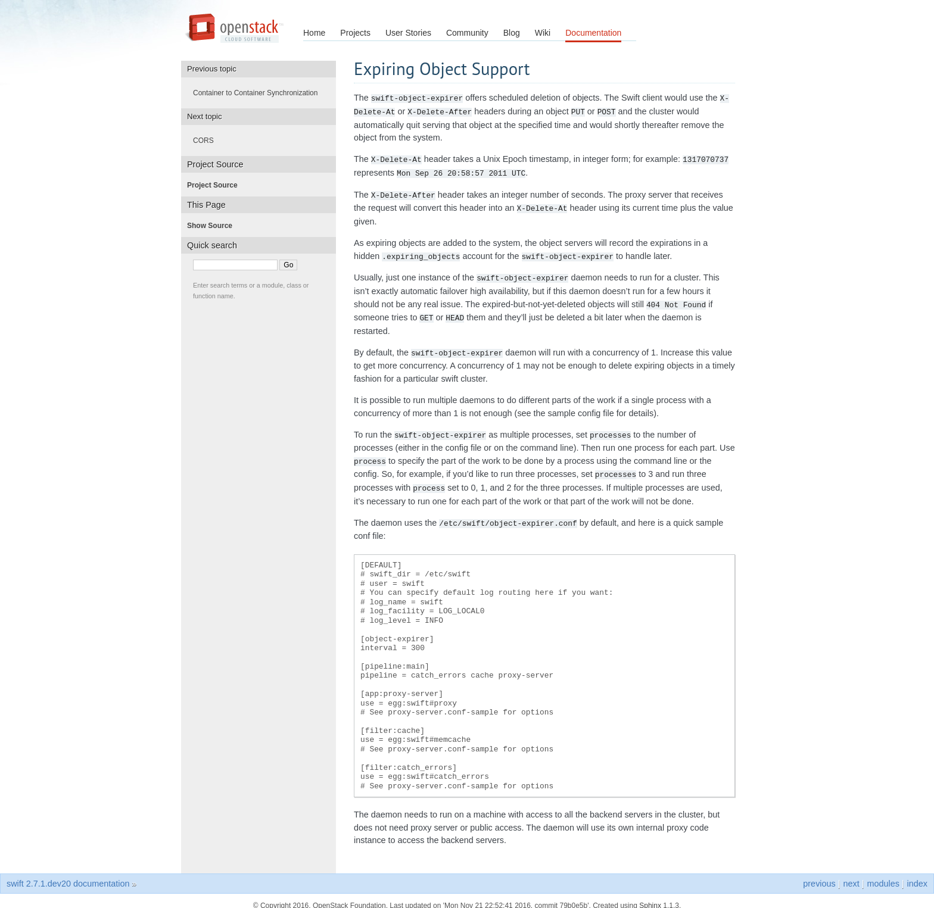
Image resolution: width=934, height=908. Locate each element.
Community (467, 33)
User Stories (408, 33)
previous (819, 874)
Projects (355, 33)
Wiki (542, 33)
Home (314, 33)
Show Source (213, 225)
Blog (511, 33)
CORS (207, 140)
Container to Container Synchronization (258, 93)
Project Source (216, 185)
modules (883, 874)
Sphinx (650, 896)
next (851, 874)
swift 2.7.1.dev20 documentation (68, 874)
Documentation (593, 33)
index (917, 874)
